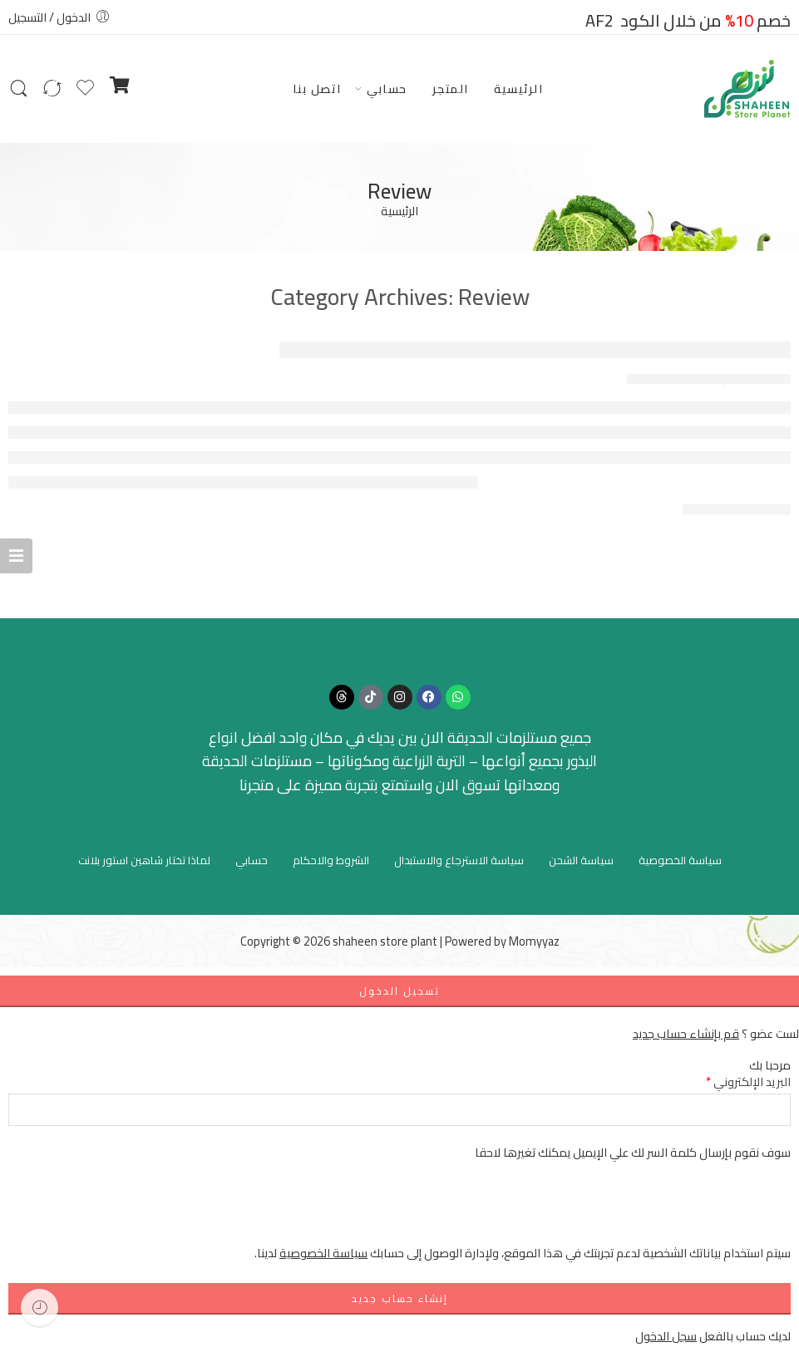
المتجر (450, 88)
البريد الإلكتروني (748, 1081)
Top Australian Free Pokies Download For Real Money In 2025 (535, 349)
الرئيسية (519, 88)
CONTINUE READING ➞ (737, 509)
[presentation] (664, 1210)
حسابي (387, 88)
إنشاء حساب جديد (400, 1298)
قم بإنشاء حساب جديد (686, 1033)
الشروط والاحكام (331, 860)
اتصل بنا (317, 88)
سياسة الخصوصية (680, 860)
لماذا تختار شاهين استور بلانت (144, 860)
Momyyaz (534, 941)
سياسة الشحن (581, 860)
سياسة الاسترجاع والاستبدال (459, 860)
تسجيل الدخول (399, 990)
